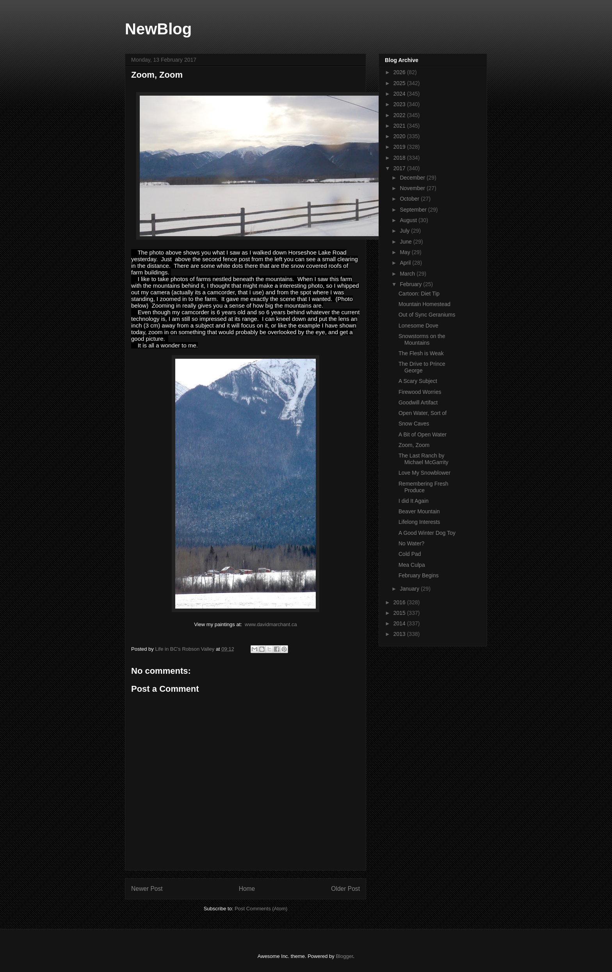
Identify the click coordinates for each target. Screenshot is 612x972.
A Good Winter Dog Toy (427, 533)
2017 (400, 168)
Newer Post (147, 888)
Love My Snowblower (424, 473)
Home (247, 888)
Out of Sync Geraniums (427, 315)
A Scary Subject (418, 381)
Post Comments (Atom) (261, 908)
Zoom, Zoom (414, 445)
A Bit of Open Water (423, 434)
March (408, 274)
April (406, 263)
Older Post (345, 888)
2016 (400, 602)
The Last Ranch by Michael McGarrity (423, 458)
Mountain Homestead (424, 304)
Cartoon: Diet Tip (419, 293)
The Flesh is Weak (421, 353)
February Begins (419, 575)
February (411, 284)
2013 (400, 634)
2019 (400, 147)
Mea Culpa (412, 565)
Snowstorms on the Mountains (422, 339)
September (414, 210)
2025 (400, 83)
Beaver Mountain (419, 511)
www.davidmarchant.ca (271, 624)
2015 (400, 613)
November (413, 188)
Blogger (344, 956)
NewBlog (158, 28)
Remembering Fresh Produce (423, 487)
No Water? (411, 543)
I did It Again (414, 501)
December (413, 177)
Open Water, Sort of (423, 413)
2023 (400, 104)
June (406, 242)
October (410, 199)
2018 (400, 158)
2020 (400, 136)
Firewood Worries (420, 392)
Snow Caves (414, 423)
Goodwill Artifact (418, 402)
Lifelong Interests (419, 522)
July (405, 231)
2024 (400, 94)
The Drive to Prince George (422, 367)
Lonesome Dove (418, 325)
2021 (400, 126)
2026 (400, 72)
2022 (400, 115)
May (405, 252)
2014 (400, 623)
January (410, 589)
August (409, 220)
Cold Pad (410, 554)
